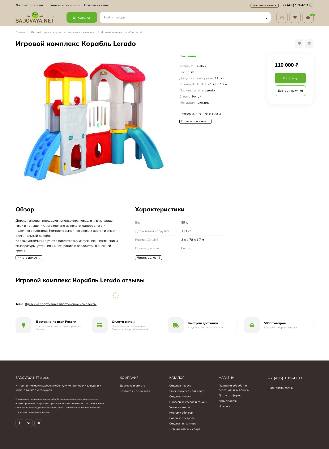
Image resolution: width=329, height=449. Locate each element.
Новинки (224, 406)
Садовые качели (180, 396)
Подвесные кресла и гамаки (188, 401)
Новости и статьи (96, 5)
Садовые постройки (182, 418)
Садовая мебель (180, 385)
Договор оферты (230, 395)
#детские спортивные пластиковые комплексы (61, 304)
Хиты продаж (228, 400)
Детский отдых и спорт (45, 32)
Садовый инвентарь (182, 423)
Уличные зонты (179, 407)
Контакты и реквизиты (64, 5)
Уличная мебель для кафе (186, 391)
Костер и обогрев (181, 412)
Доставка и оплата (29, 5)
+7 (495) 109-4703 (297, 5)
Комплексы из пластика (81, 32)
